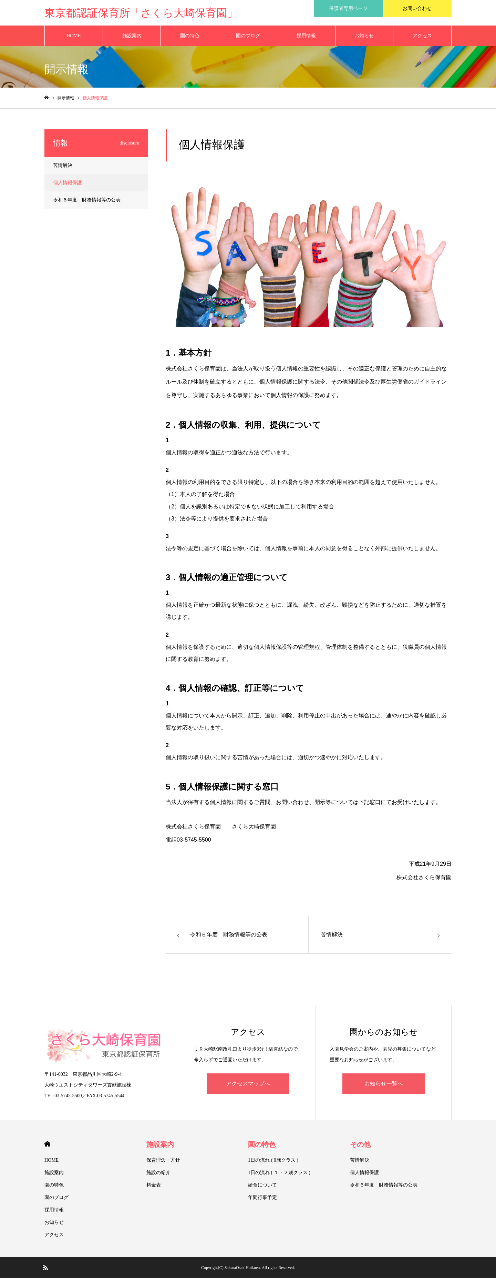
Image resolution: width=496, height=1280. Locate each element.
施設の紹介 (158, 1174)
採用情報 (306, 37)
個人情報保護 (67, 184)
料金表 (153, 1187)
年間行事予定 (262, 1199)
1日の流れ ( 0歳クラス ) (273, 1162)
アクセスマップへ (248, 1086)
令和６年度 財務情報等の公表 (87, 202)
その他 (360, 1146)
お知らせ (364, 37)
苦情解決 (62, 167)
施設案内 (132, 37)
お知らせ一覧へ (383, 1086)
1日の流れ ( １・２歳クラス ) (279, 1174)
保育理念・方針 (163, 1162)
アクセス (422, 37)
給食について (262, 1187)
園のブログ (248, 37)
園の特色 (189, 37)
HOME (73, 37)
